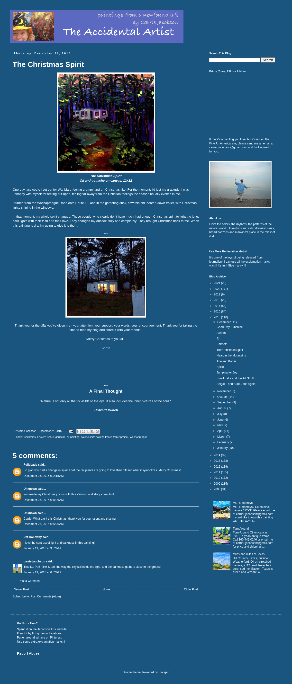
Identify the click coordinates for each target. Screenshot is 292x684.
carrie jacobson (34, 561)
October (222, 397)
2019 (217, 294)
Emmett (222, 344)
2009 (217, 483)
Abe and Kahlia (226, 361)
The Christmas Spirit (230, 350)
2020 (217, 289)
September (224, 402)
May (220, 425)
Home (106, 589)
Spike (220, 367)
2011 (217, 472)
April (220, 431)
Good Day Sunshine (230, 327)
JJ (218, 338)
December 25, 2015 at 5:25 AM (44, 524)
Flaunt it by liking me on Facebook (39, 633)
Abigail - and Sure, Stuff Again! (236, 384)
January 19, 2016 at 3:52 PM (42, 548)
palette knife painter (92, 436)
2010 (217, 478)
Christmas (30, 436)
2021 (217, 283)
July (220, 414)
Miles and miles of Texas (249, 554)
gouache (60, 436)
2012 (217, 466)
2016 (217, 311)
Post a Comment (29, 581)
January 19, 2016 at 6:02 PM (42, 572)
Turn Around (241, 528)
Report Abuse (28, 653)
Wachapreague (138, 436)
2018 (217, 300)
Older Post (191, 589)
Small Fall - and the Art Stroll (235, 378)
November (224, 391)
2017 (217, 306)
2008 (217, 489)
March (221, 436)
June (220, 419)
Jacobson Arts (46, 629)
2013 (217, 460)
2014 (217, 455)
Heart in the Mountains (231, 355)
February (223, 442)
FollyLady (30, 464)
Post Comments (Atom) (45, 596)
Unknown (30, 488)
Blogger (163, 672)
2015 (217, 317)
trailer (108, 436)
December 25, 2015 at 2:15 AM (44, 476)
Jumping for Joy (227, 372)
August (222, 408)
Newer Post (21, 589)
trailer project (120, 436)
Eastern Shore (45, 436)
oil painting (73, 436)
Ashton (221, 333)
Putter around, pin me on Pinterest (39, 637)
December (224, 322)
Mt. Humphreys (243, 503)
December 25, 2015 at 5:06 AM (44, 500)
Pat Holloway (33, 537)
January (222, 448)
